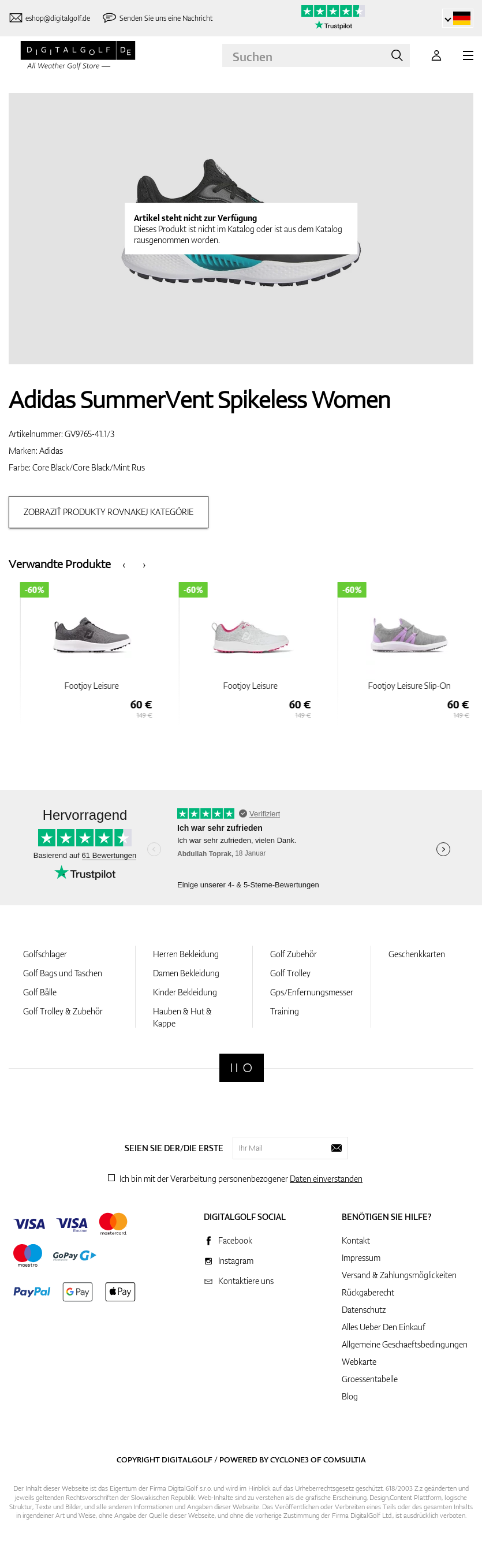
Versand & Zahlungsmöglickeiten (399, 1275)
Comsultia (344, 1459)
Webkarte (359, 1361)
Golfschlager (45, 954)
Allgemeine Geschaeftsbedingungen (405, 1344)
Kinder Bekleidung (185, 992)
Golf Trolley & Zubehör (63, 1011)
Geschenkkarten (416, 954)
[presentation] (124, 563)
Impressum (361, 1257)
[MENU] (468, 55)
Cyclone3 (289, 1459)
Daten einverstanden (326, 1178)
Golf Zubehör (293, 954)
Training (284, 1011)
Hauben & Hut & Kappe (182, 1017)
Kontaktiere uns (246, 1280)
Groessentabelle (370, 1378)
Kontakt (356, 1240)
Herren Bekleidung (186, 954)
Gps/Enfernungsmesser (311, 992)
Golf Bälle (40, 992)
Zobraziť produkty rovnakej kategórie (108, 511)
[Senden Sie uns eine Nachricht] (157, 18)
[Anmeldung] (436, 55)
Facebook (235, 1240)
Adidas (51, 450)
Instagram (235, 1260)
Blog (350, 1396)
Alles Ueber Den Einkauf (383, 1327)
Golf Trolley (290, 973)
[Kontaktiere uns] (49, 18)
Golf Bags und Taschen (62, 973)
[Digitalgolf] (241, 1068)
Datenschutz (364, 1309)
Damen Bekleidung (186, 973)
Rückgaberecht (368, 1292)
